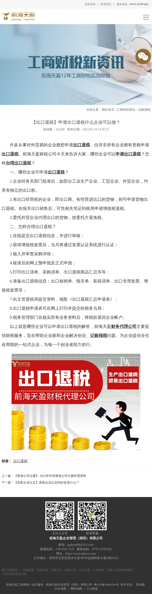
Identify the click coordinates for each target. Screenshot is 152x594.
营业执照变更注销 (14, 574)
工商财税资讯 (126, 109)
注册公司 (56, 570)
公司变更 (98, 570)
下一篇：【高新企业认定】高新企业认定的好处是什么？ (40, 482)
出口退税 (81, 145)
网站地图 (76, 588)
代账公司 (70, 570)
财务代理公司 (123, 326)
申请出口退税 (128, 154)
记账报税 (144, 109)
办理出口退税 (18, 163)
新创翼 (140, 584)
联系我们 (106, 4)
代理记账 (42, 570)
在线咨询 (90, 4)
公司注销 (84, 570)
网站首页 (108, 109)
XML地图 (60, 588)
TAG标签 (92, 588)
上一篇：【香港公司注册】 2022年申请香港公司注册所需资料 (44, 476)
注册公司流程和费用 (120, 570)
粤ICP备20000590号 (106, 584)
